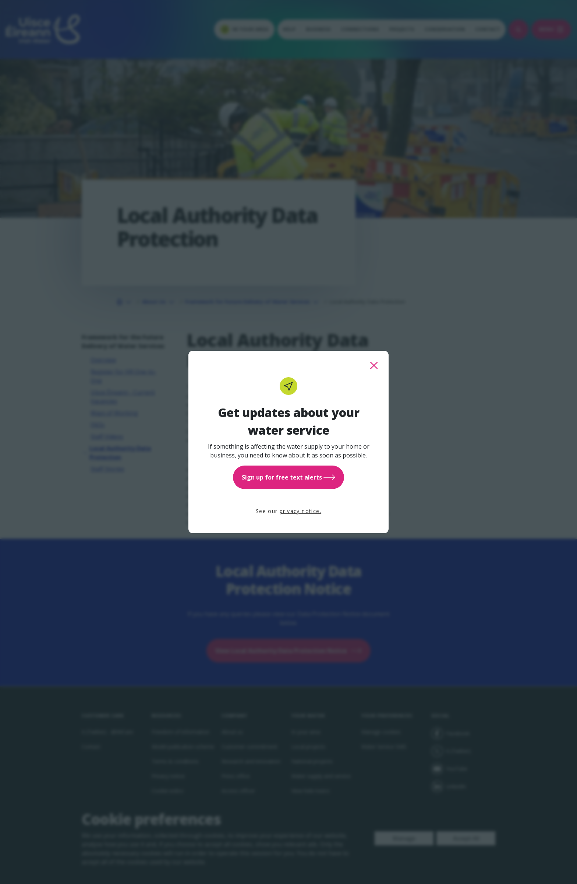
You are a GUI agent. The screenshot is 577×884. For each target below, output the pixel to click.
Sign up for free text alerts (288, 477)
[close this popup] (374, 365)
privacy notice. (300, 511)
